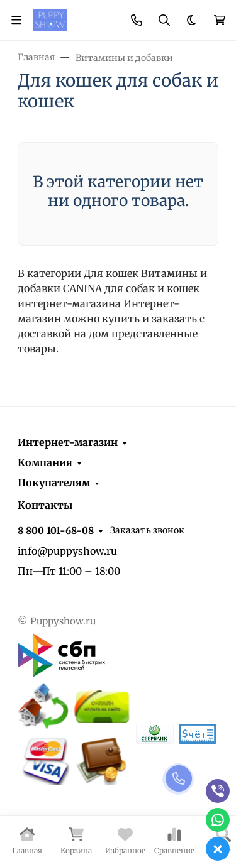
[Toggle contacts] (136, 20)
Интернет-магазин (68, 442)
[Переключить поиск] (164, 20)
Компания (45, 462)
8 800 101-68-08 (56, 531)
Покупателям (54, 482)
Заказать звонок (147, 530)
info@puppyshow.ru (67, 551)
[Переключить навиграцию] (16, 20)
